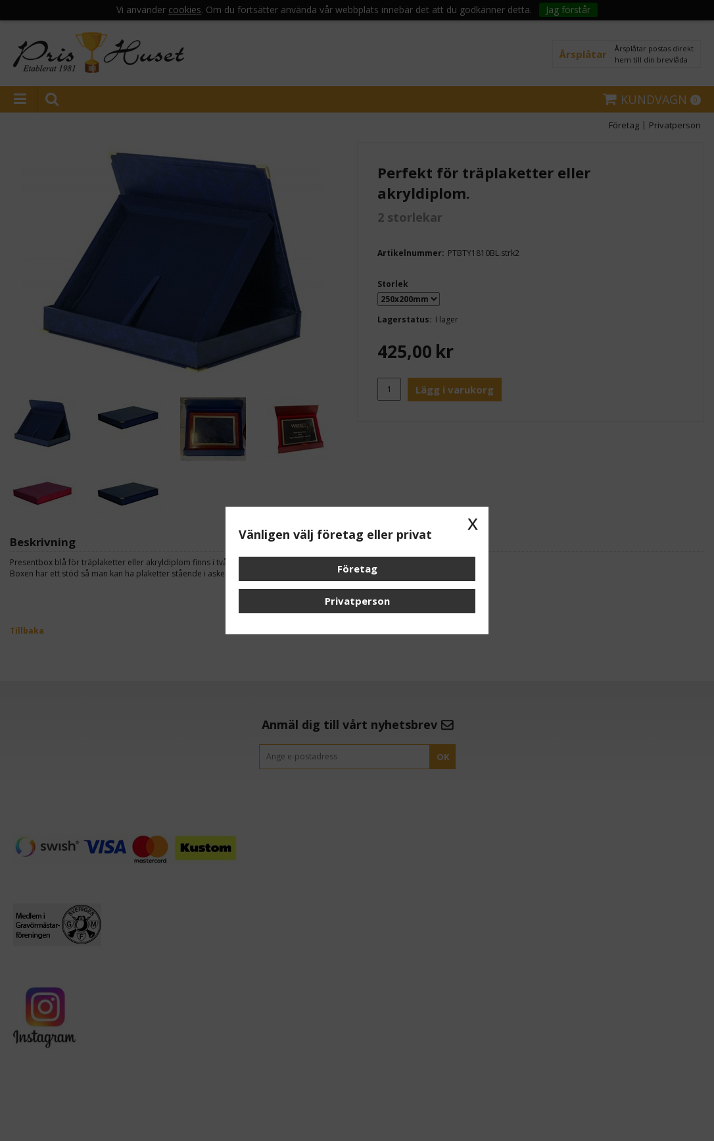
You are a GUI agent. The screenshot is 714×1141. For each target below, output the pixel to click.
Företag (357, 568)
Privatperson (357, 600)
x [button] (472, 522)
